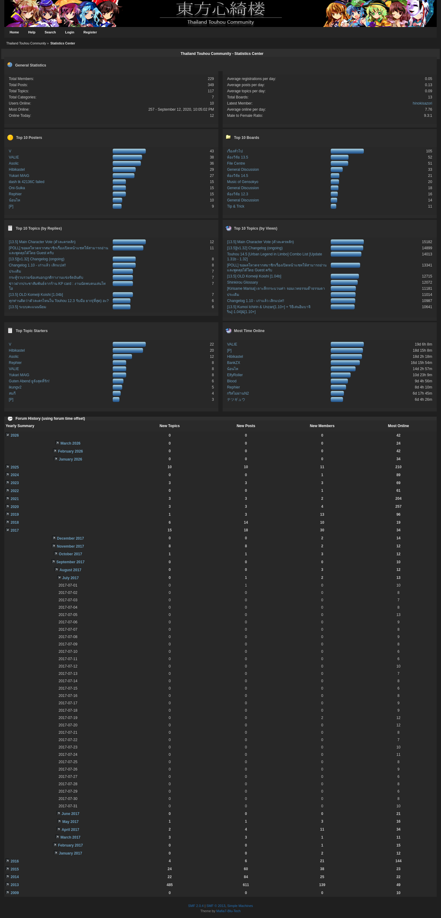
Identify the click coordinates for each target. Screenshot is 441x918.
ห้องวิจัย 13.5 (237, 157)
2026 (15, 435)
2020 (15, 507)
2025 (15, 467)
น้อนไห (14, 200)
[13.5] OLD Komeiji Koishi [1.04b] (36, 295)
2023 (15, 483)
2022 (15, 491)
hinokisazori (422, 103)
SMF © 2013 (215, 906)
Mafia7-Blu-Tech (228, 911)
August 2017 (70, 570)
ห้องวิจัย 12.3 (237, 194)
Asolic (14, 163)
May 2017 (70, 822)
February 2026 (70, 451)
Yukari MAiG (19, 176)
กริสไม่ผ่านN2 (238, 393)
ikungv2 (15, 387)
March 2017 (70, 837)
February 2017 (70, 845)
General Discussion (243, 169)
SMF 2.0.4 (196, 906)
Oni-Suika (17, 188)
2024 (15, 475)
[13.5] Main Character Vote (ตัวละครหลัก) (42, 242)
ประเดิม (15, 271)
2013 (15, 885)
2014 (15, 877)
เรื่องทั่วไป (235, 151)
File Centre (236, 163)
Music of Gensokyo (242, 182)
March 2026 (70, 443)
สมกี (12, 393)
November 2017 (70, 546)
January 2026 (70, 459)
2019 (15, 514)
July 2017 (70, 578)
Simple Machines (240, 906)
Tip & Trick (235, 206)
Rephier (15, 194)
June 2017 (70, 814)
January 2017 (70, 853)
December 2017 (70, 538)
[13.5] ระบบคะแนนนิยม (27, 307)
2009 (15, 893)
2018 (15, 522)
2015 (15, 869)
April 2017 (70, 830)
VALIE (14, 157)
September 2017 (70, 562)
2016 (15, 861)
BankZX (233, 363)
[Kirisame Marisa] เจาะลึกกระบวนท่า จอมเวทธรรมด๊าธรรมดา (276, 288)
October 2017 (70, 554)
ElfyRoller (235, 375)
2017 (15, 530)
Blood (231, 381)
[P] (11, 206)
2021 (15, 499)
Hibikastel (17, 169)
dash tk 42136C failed (26, 182)
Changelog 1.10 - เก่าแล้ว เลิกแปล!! (37, 265)
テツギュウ (236, 399)
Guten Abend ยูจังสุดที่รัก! (29, 381)
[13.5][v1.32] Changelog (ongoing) (36, 259)
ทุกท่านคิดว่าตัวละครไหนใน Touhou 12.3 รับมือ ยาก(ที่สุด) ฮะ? (59, 301)
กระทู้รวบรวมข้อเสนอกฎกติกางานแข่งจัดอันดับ (46, 277)
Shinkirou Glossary (242, 282)
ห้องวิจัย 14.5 (237, 176)
